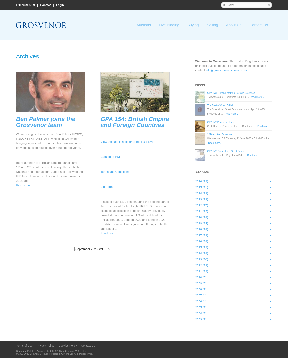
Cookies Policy (67, 345)
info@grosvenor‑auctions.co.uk (226, 70)
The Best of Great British (220, 105)
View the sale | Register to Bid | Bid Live (126, 141)
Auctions (143, 25)
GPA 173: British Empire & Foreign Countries (231, 93)
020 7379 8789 (25, 5)
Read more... (24, 185)
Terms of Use (24, 345)
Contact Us (258, 25)
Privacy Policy (45, 345)
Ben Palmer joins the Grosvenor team (45, 122)
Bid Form (106, 186)
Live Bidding (169, 25)
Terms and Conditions (114, 171)
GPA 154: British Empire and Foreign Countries (134, 122)
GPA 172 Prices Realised (220, 122)
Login (60, 5)
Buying (193, 25)
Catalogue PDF (110, 156)
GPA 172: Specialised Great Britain (225, 151)
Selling (212, 25)
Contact (45, 5)
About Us (233, 25)
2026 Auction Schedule (219, 134)
